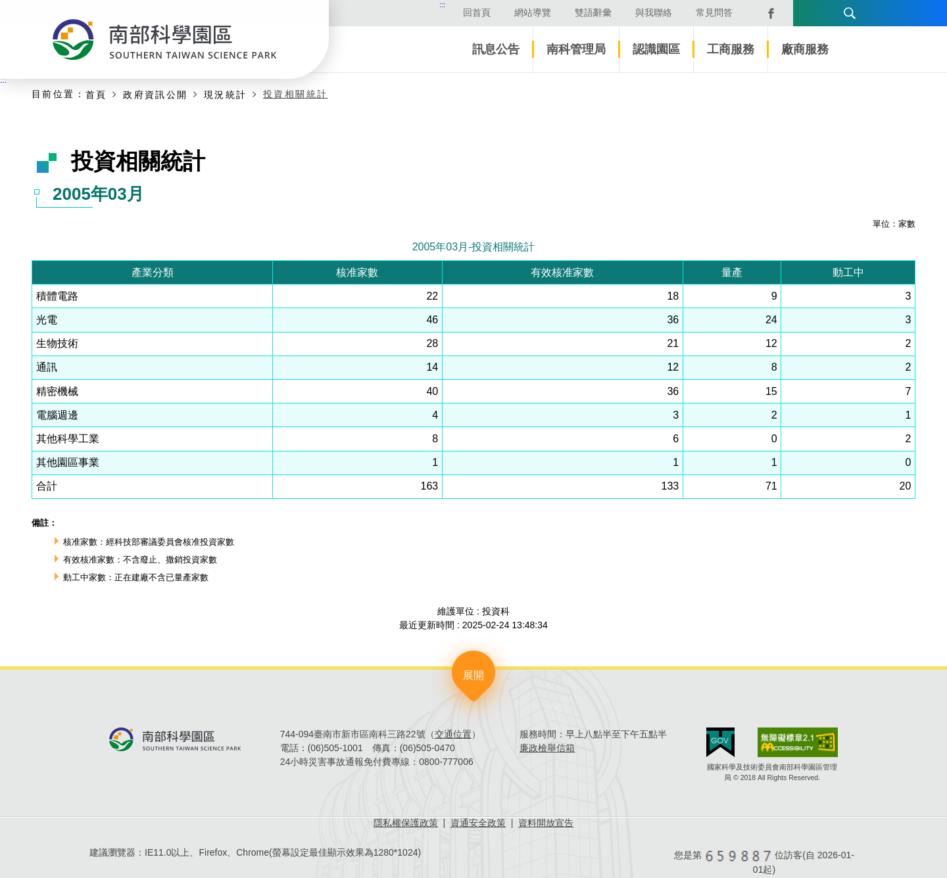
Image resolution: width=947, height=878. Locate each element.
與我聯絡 (627, 12)
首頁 (96, 94)
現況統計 (225, 94)
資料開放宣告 (545, 823)
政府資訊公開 (155, 94)
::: (417, 5)
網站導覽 (506, 12)
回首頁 (451, 12)
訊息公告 (496, 49)
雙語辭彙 (566, 12)
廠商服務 (805, 49)
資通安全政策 (478, 823)
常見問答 (687, 12)
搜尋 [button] (825, 13)
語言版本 (781, 13)
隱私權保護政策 (406, 823)
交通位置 (453, 734)
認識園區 (656, 49)
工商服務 (730, 49)
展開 (473, 675)
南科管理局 (576, 49)
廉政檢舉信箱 (547, 748)
